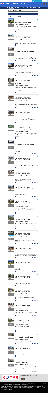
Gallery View (10, 16)
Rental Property (33, 7)
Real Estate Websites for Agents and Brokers (18, 390)
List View (19, 16)
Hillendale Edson (24, 7)
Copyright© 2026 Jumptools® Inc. (6, 390)
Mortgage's (17, 7)
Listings (11, 7)
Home (7, 7)
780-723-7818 (10, 6)
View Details (34, 31)
